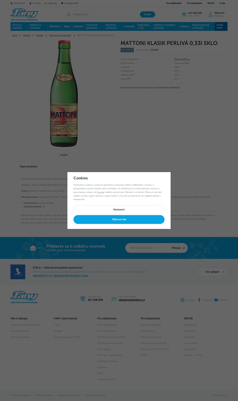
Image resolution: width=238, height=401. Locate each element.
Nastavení (119, 209)
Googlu (100, 192)
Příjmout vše (119, 219)
